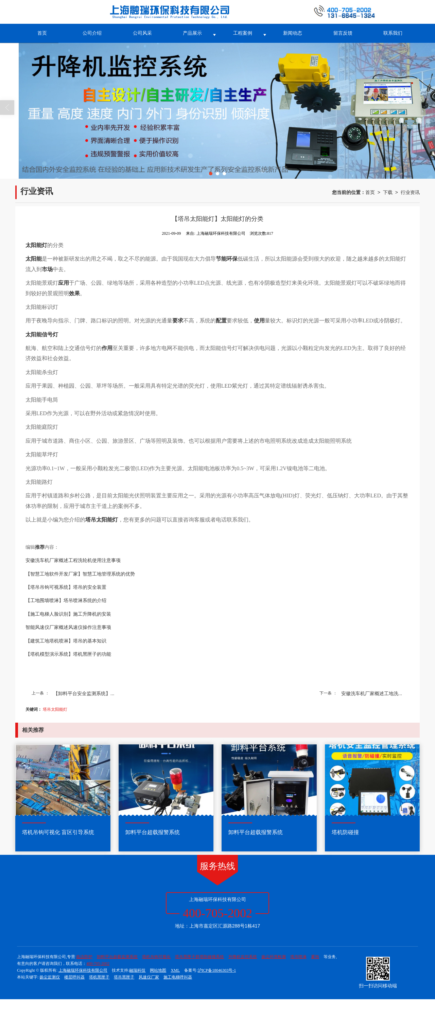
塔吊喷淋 (298, 956)
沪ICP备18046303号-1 (217, 970)
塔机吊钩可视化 (156, 956)
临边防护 (84, 956)
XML (175, 970)
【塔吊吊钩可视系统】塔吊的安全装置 (65, 587)
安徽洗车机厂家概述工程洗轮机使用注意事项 (73, 560)
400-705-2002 (97, 963)
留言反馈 (342, 33)
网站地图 (158, 970)
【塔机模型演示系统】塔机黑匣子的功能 (68, 654)
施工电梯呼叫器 (177, 977)
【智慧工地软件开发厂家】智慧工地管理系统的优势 (80, 574)
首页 (42, 33)
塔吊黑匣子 (124, 977)
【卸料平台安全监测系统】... (84, 693)
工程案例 (242, 33)
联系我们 (392, 33)
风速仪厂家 (149, 977)
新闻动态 (292, 33)
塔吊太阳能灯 (55, 709)
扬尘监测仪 (49, 977)
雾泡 (315, 956)
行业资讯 (410, 192)
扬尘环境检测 (273, 956)
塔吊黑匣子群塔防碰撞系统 (199, 956)
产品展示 (192, 33)
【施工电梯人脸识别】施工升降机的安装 (68, 614)
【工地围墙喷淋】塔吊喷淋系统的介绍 (65, 600)
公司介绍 (92, 33)
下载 (388, 192)
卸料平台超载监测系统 (117, 956)
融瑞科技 (137, 970)
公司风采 (142, 33)
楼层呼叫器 (74, 977)
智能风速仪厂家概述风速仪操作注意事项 (68, 627)
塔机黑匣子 (99, 977)
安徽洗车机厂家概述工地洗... (371, 693)
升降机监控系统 (242, 956)
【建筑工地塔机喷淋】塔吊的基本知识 (65, 640)
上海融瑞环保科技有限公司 (82, 970)
